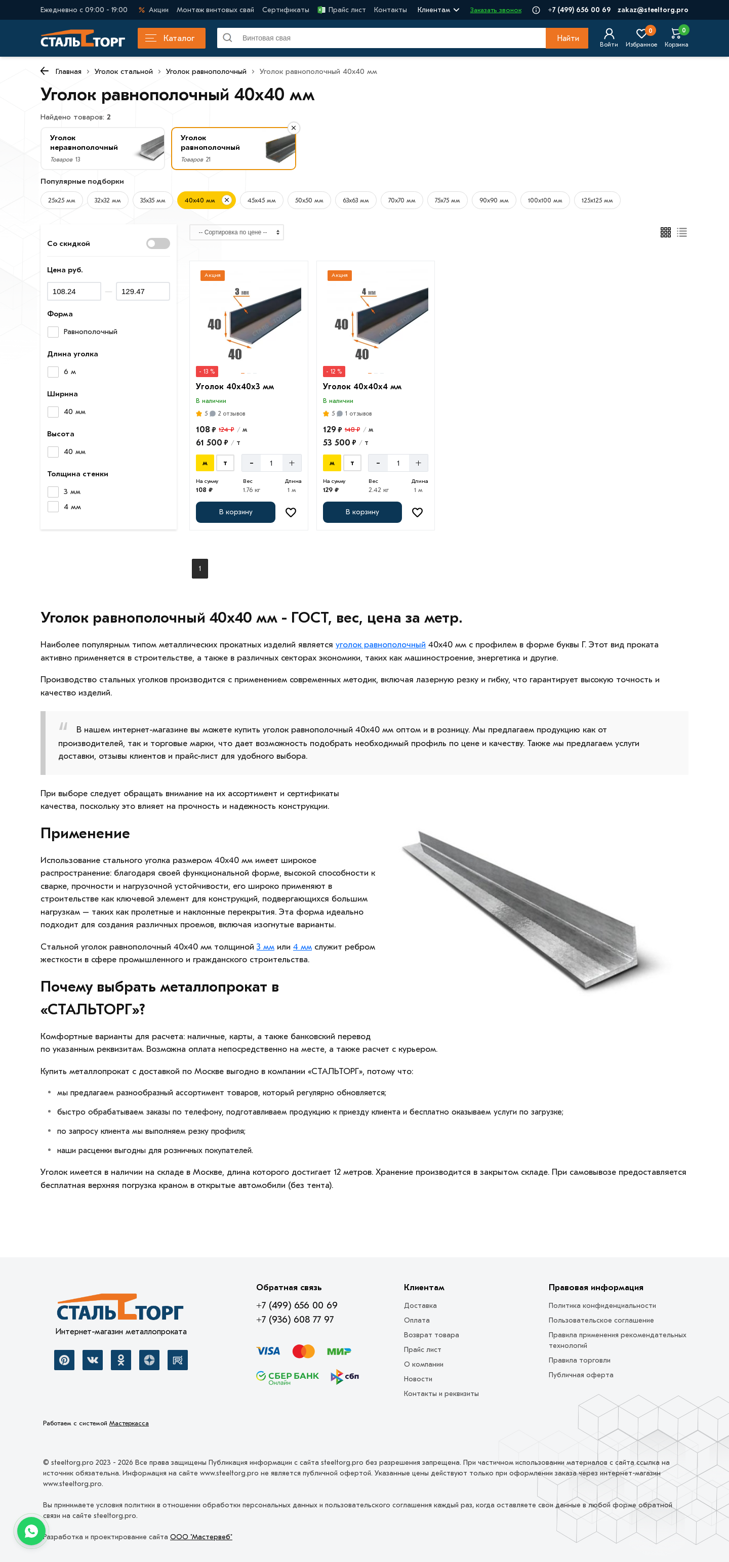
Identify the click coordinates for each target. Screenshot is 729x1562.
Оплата (417, 1320)
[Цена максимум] (143, 291)
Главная (69, 71)
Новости (418, 1379)
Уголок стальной (124, 71)
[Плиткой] (666, 232)
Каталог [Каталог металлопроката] (169, 38)
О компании (423, 1364)
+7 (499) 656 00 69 (579, 10)
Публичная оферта (581, 1375)
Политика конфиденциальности (602, 1305)
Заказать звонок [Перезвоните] (495, 10)
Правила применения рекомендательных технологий (617, 1340)
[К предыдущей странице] (44, 71)
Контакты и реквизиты (441, 1393)
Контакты (390, 10)
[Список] (682, 232)
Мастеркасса (129, 1423)
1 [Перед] (200, 568)
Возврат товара (431, 1335)
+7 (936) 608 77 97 (295, 1319)
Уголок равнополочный (206, 71)
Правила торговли (580, 1360)
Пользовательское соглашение (601, 1320)
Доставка (420, 1305)
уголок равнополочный (381, 644)
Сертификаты (285, 10)
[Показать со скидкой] (158, 243)
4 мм (302, 947)
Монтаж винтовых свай (215, 10)
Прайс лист (341, 10)
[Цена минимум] (74, 291)
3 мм (265, 947)
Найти (568, 38)
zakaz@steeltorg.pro (653, 10)
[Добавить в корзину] (235, 512)
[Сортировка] (236, 232)
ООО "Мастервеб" (201, 1537)
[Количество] (271, 463)
